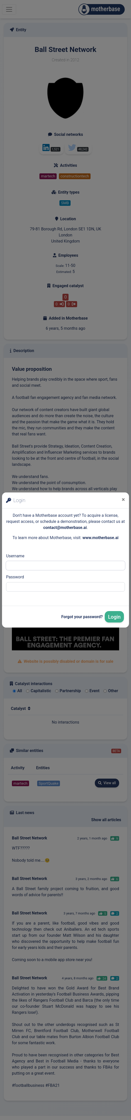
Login (114, 617)
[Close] (123, 499)
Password (15, 577)
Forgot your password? (82, 616)
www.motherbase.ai (100, 537)
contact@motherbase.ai (65, 527)
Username (15, 556)
